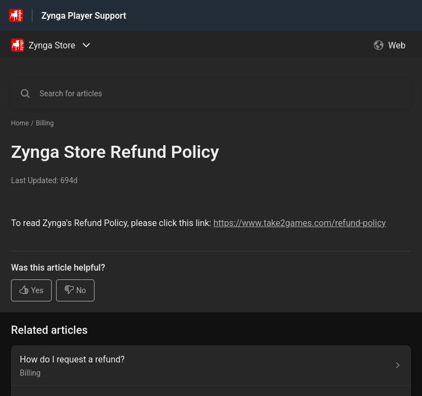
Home (20, 123)
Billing (45, 123)
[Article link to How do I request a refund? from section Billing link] (211, 365)
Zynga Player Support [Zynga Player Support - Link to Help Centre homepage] (83, 15)
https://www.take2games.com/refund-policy (299, 223)
